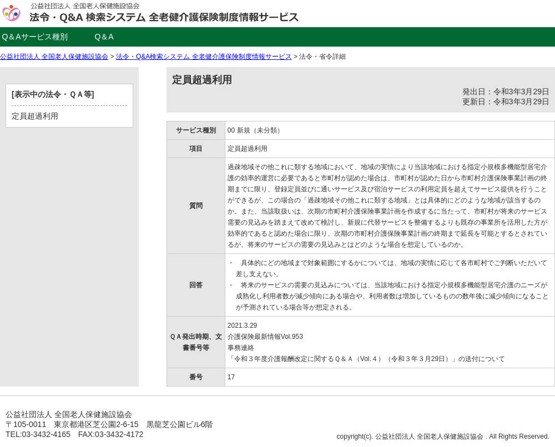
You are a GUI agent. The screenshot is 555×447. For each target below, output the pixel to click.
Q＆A (103, 36)
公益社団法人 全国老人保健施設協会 (54, 56)
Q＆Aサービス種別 (34, 36)
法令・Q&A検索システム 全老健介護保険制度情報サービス (204, 56)
